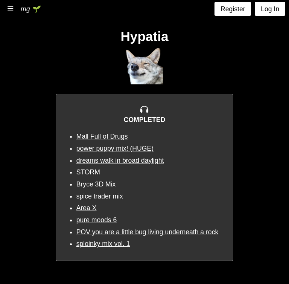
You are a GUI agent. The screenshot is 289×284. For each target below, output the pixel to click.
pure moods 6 (96, 220)
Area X (86, 208)
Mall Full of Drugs (102, 136)
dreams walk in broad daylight (120, 160)
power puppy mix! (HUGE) (115, 148)
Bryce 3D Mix (96, 184)
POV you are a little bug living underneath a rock (147, 232)
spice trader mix (99, 196)
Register (233, 9)
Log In (270, 9)
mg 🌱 (30, 9)
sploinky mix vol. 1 (103, 243)
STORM (88, 172)
